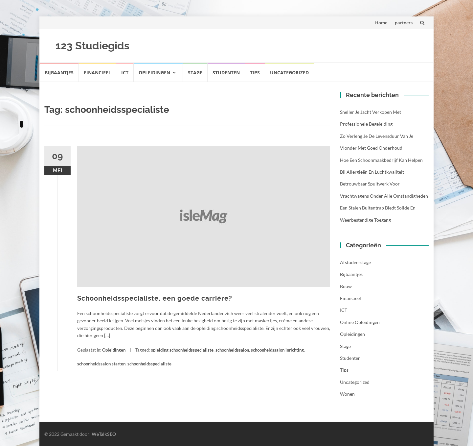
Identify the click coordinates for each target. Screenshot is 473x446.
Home (381, 23)
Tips (255, 72)
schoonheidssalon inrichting (277, 350)
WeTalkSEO (104, 434)
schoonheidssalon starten (101, 363)
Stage (195, 72)
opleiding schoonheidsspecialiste (182, 350)
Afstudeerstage (355, 262)
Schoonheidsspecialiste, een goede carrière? (154, 298)
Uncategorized (289, 72)
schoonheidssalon (232, 350)
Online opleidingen (360, 322)
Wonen (347, 394)
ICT (124, 72)
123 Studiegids (92, 45)
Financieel (97, 72)
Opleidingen (154, 72)
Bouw (346, 286)
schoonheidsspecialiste (149, 363)
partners (404, 23)
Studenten (226, 72)
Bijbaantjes (59, 72)
